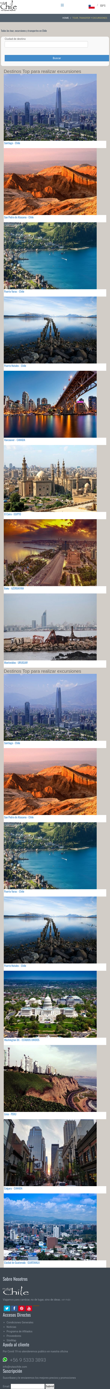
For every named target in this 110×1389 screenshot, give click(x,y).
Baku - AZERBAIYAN (14, 588)
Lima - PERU (10, 1114)
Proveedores (14, 1335)
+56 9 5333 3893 (28, 1360)
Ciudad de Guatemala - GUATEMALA (22, 1262)
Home (65, 18)
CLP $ (102, 5)
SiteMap (11, 1340)
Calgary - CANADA (13, 1188)
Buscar (57, 58)
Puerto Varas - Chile (14, 291)
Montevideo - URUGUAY (16, 662)
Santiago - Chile (12, 143)
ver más (65, 1299)
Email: (24, 1386)
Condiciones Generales (20, 1322)
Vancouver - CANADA (14, 440)
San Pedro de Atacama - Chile (19, 217)
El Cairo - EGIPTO (12, 514)
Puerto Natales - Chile (15, 365)
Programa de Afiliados (19, 1331)
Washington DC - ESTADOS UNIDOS (21, 1040)
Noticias (11, 1326)
